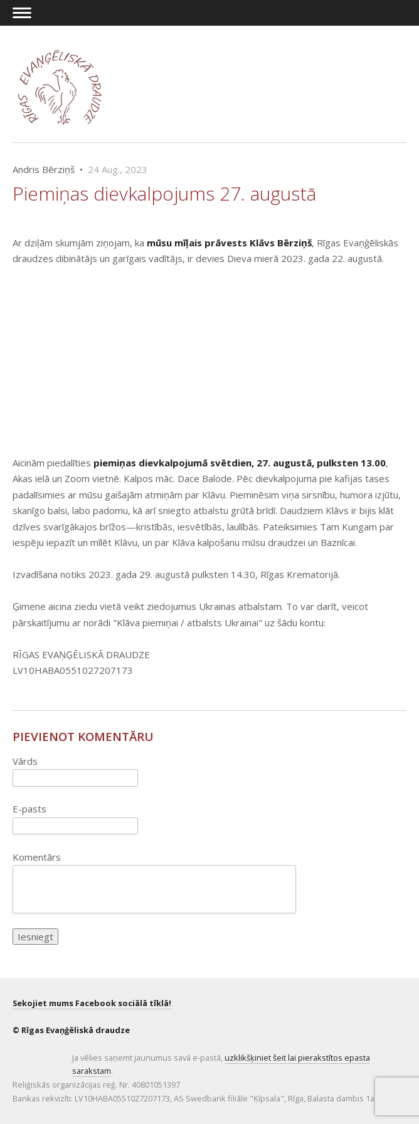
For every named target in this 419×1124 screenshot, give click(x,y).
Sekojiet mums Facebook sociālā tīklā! (92, 1003)
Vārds (25, 761)
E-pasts (29, 808)
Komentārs (37, 857)
